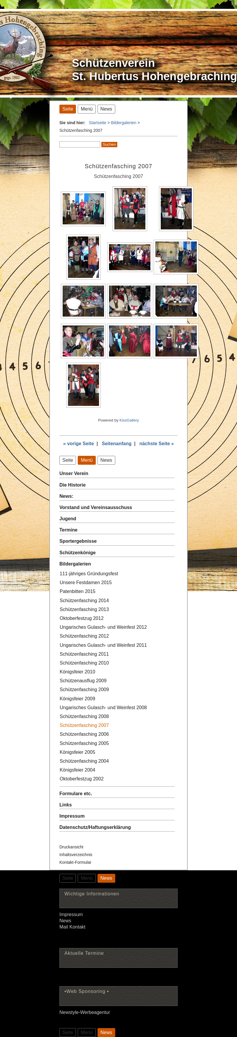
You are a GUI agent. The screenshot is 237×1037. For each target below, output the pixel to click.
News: (66, 496)
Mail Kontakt (72, 926)
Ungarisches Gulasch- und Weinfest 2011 (103, 645)
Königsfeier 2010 (77, 671)
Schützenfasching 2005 (84, 743)
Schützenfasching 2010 (84, 662)
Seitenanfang (117, 443)
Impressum (72, 816)
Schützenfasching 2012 (84, 636)
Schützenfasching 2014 (84, 600)
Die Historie (72, 484)
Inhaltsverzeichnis (75, 854)
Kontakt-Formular (75, 862)
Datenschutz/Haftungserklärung (95, 827)
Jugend (67, 518)
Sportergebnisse (78, 541)
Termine (68, 529)
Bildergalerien (124, 122)
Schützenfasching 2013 (84, 609)
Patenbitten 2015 (77, 591)
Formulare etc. (75, 793)
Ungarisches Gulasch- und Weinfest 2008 (103, 707)
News (65, 920)
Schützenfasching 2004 (84, 761)
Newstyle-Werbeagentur (84, 1012)
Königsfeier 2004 (77, 769)
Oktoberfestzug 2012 (82, 618)
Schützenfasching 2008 (84, 716)
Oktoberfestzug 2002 (82, 778)
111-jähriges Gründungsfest (89, 573)
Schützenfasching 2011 (84, 654)
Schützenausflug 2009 (83, 680)
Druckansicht (71, 847)
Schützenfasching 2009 (84, 689)
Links (65, 804)
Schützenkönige (77, 552)
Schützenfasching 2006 (84, 734)
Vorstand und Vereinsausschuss (95, 507)
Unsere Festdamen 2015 (86, 582)
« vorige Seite (78, 443)
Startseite (97, 122)
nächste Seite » (156, 443)
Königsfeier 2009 (77, 698)
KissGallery (129, 420)
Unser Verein (73, 473)
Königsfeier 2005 (77, 752)
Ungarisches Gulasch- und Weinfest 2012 (103, 627)
